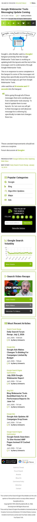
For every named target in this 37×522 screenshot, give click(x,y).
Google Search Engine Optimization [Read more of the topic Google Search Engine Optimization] (14, 372)
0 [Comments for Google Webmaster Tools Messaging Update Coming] (17, 16)
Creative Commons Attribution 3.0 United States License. (18, 512)
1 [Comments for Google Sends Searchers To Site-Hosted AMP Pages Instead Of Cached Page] (8, 450)
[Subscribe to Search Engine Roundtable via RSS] (30, 217)
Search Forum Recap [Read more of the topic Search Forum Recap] (14, 329)
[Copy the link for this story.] (33, 23)
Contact (18, 488)
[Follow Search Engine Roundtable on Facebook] (13, 217)
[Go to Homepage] (14, 3)
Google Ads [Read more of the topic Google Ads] (11, 347)
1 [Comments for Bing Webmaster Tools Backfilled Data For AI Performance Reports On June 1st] (8, 407)
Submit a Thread (18, 467)
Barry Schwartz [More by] (27, 15)
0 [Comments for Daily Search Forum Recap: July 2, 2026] (8, 340)
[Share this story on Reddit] (13, 23)
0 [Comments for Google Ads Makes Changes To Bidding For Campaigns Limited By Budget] (8, 363)
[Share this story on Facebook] (3, 23)
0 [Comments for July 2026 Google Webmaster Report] (8, 384)
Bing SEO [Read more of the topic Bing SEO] (10, 391)
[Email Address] (13, 223)
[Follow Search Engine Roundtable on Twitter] (17, 217)
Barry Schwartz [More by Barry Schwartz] (19, 340)
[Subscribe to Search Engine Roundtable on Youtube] (26, 217)
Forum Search (18, 471)
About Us (18, 478)
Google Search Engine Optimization (20, 18)
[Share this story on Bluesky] (23, 23)
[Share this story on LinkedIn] (18, 23)
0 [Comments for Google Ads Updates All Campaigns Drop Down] (8, 425)
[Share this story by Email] (28, 23)
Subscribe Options (18, 228)
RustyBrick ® (23, 504)
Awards (18, 474)
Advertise (18, 485)
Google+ (29, 54)
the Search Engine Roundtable (19, 496)
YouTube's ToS (18, 517)
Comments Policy (18, 481)
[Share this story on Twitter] (8, 23)
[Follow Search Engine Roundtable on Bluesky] (22, 217)
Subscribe (27, 223)
